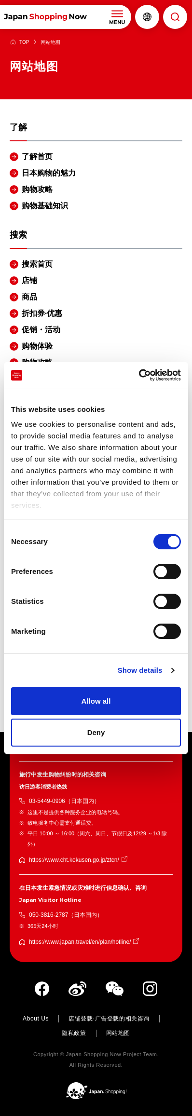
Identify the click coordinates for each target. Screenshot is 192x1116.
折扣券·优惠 (42, 313)
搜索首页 (37, 264)
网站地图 (118, 1033)
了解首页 (37, 156)
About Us (36, 1018)
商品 (29, 297)
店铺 (29, 280)
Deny (96, 732)
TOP (24, 42)
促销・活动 (41, 330)
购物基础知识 (45, 206)
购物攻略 (37, 189)
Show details (140, 670)
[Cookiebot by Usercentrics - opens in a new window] (138, 375)
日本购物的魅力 (49, 173)
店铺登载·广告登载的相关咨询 (109, 1018)
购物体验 (37, 346)
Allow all (96, 701)
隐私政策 (74, 1033)
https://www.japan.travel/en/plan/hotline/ (80, 942)
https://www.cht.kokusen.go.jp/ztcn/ (74, 860)
